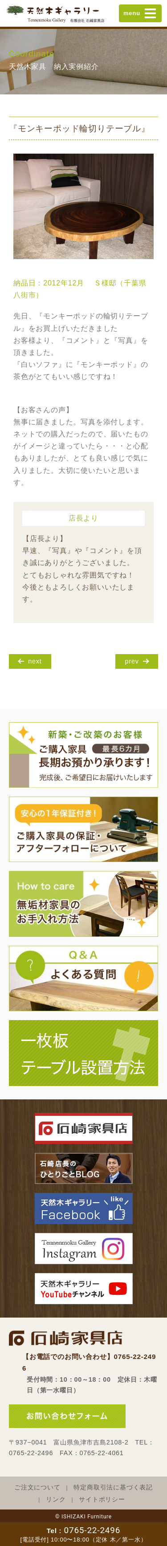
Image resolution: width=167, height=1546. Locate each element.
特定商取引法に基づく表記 (113, 1487)
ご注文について (37, 1487)
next (34, 661)
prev (132, 661)
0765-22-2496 (92, 1530)
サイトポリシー (102, 1499)
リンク (55, 1499)
